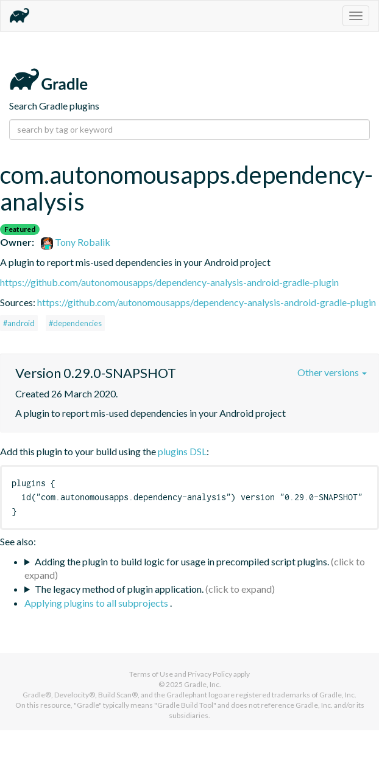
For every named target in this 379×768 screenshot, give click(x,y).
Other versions (332, 372)
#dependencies (75, 323)
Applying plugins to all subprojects (97, 603)
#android (19, 323)
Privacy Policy (210, 674)
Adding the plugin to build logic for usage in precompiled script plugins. (182, 561)
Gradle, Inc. (202, 684)
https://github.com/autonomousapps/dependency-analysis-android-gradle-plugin (169, 282)
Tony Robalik (75, 242)
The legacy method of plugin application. (119, 589)
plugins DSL (182, 451)
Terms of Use (151, 674)
